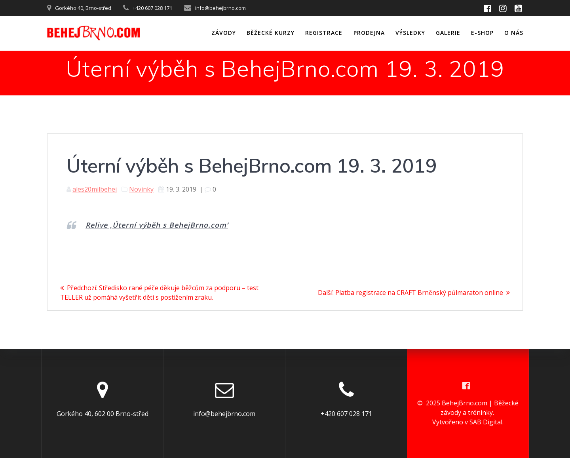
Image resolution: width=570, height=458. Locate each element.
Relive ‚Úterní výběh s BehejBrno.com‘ (157, 225)
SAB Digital (485, 422)
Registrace (323, 32)
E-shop (482, 32)
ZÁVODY (223, 32)
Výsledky (410, 32)
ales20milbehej (94, 189)
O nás (513, 32)
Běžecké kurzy (270, 32)
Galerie (448, 32)
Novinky (141, 189)
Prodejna (369, 32)
